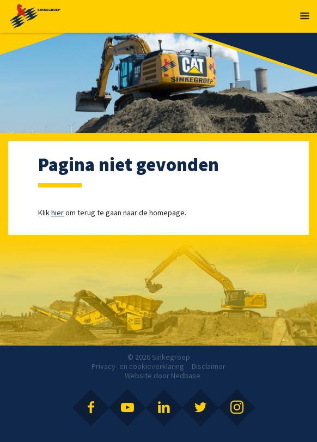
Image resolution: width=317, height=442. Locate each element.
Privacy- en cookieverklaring (138, 366)
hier (57, 212)
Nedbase (185, 375)
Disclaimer (208, 366)
